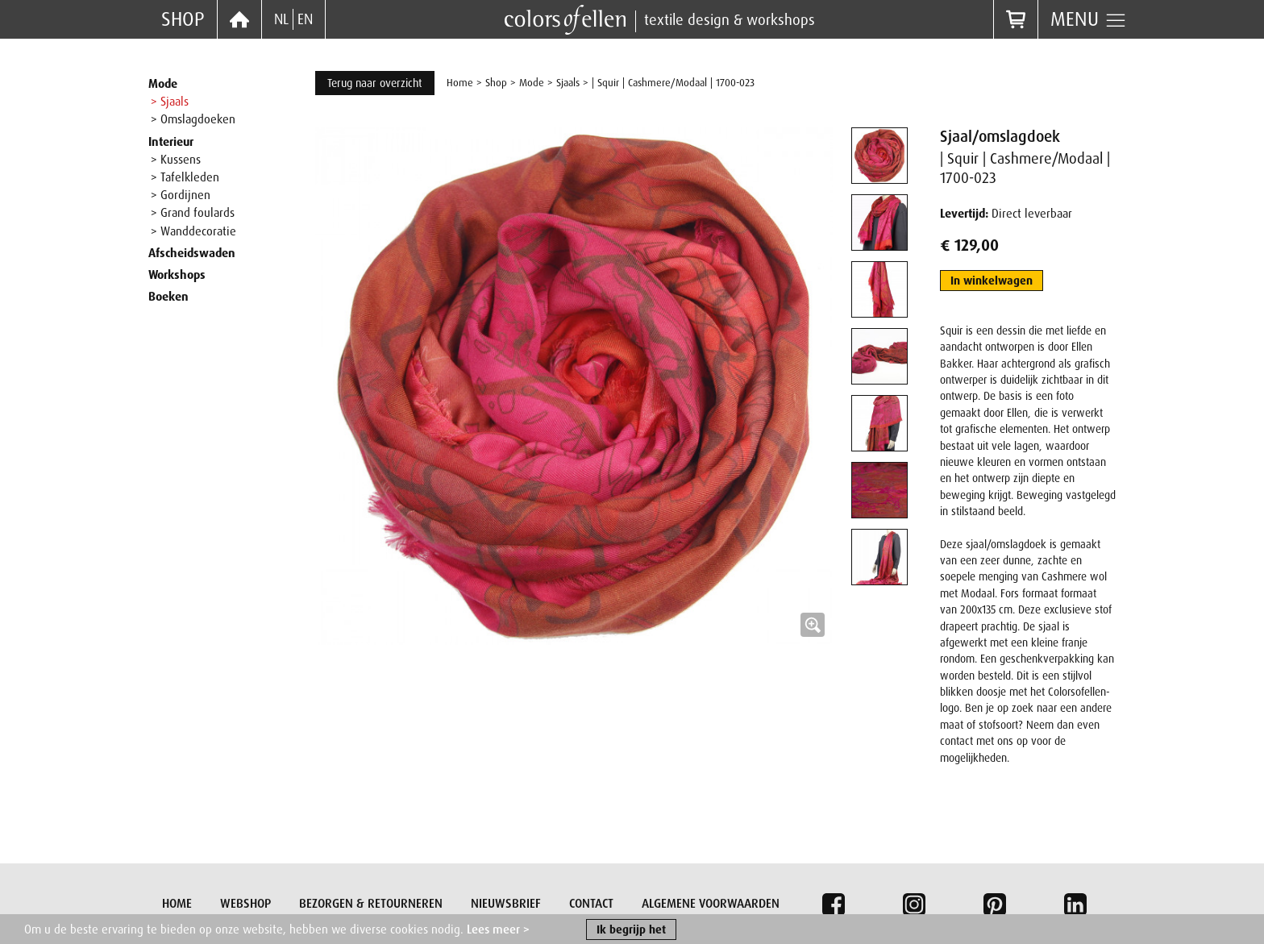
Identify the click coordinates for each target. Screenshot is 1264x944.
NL (281, 19)
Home (460, 82)
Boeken (168, 297)
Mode (162, 84)
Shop (183, 18)
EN (305, 19)
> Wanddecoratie (193, 231)
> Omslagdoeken (193, 119)
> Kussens (176, 160)
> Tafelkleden (185, 177)
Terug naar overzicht (374, 83)
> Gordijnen (180, 195)
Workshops (177, 275)
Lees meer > (498, 931)
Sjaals (568, 82)
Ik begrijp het (631, 931)
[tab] (879, 155)
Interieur (170, 142)
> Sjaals (170, 102)
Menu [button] (1088, 19)
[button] (574, 386)
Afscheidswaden (191, 253)
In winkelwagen (991, 280)
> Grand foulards (193, 213)
